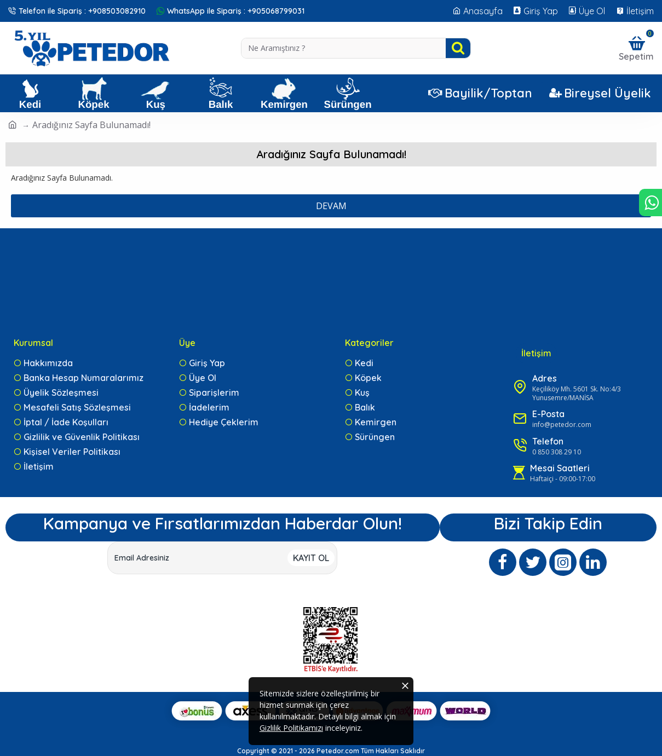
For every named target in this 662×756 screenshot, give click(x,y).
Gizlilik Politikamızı (292, 728)
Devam (331, 206)
